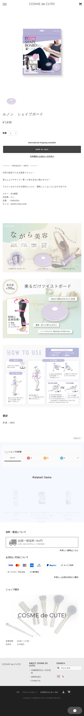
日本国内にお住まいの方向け (42, 156)
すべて (12, 458)
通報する (77, 438)
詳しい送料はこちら (70, 550)
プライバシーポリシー (30, 692)
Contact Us (35, 681)
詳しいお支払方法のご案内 (67, 577)
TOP (17, 692)
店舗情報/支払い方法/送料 (41, 671)
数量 (5, 133)
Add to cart (42, 149)
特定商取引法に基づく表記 (49, 692)
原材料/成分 (36, 677)
